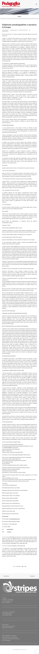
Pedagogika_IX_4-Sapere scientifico (19, 30)
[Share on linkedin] (19, 566)
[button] (36, 4)
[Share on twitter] (15, 566)
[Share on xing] (24, 566)
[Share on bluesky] (22, 566)
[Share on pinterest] (18, 566)
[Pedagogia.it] (11, 4)
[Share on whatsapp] (21, 566)
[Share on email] (25, 566)
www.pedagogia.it (7, 640)
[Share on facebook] (13, 566)
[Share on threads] (16, 566)
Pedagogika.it (5, 31)
